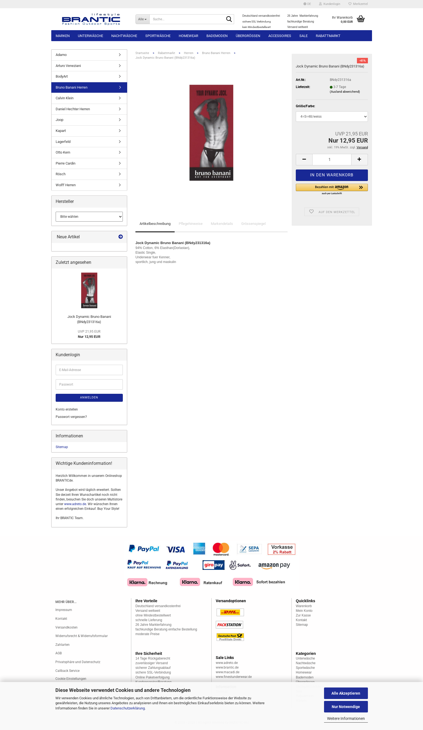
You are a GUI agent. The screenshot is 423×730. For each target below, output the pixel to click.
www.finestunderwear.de (234, 677)
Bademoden (217, 36)
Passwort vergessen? (71, 417)
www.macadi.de (227, 672)
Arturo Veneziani (68, 66)
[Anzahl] (331, 159)
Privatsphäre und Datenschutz (77, 662)
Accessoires (279, 36)
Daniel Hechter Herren (73, 109)
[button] (307, 4)
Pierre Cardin (65, 163)
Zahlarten (62, 645)
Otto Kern (63, 152)
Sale (303, 36)
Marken (63, 36)
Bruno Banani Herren (71, 87)
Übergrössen (248, 36)
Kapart (61, 131)
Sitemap (62, 447)
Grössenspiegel (253, 224)
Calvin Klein (64, 98)
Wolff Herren (66, 185)
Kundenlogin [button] (329, 4)
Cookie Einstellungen (70, 679)
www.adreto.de (75, 504)
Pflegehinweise (191, 224)
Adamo (61, 55)
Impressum (63, 610)
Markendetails (222, 224)
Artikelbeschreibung (155, 224)
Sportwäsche (158, 36)
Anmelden (89, 397)
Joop (59, 120)
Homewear (188, 36)
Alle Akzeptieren (345, 693)
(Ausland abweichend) (345, 92)
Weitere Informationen (346, 718)
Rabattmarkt (328, 36)
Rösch (61, 174)
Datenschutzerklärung (127, 708)
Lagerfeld (63, 142)
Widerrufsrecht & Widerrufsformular (81, 636)
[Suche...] (142, 19)
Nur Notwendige (346, 706)
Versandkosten (66, 627)
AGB (58, 653)
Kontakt (61, 619)
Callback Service (67, 671)
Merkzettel (358, 4)
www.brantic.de (227, 667)
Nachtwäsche (124, 36)
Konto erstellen (67, 409)
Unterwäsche (90, 36)
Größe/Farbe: (305, 106)
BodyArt (62, 76)
